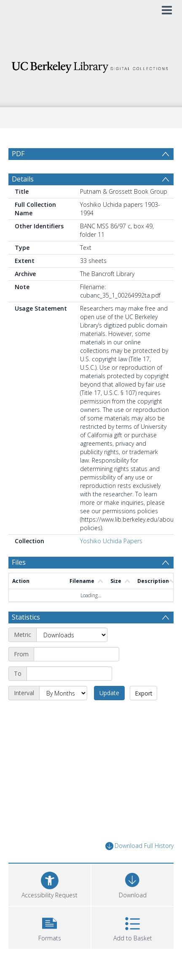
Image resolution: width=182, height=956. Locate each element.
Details (23, 179)
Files (19, 562)
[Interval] (63, 693)
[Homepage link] (91, 65)
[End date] (69, 673)
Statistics (26, 617)
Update (109, 693)
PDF (18, 153)
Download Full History (139, 846)
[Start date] (76, 654)
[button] (49, 927)
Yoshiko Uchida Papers (111, 541)
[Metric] (71, 635)
